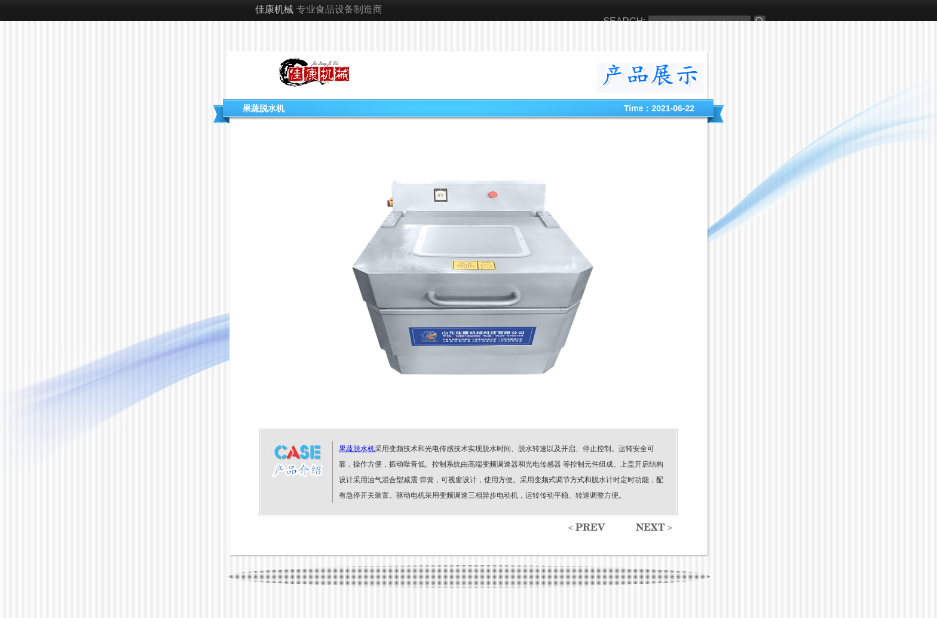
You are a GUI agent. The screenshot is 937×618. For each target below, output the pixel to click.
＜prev (585, 528)
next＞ (655, 528)
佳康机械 (274, 10)
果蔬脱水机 (357, 449)
